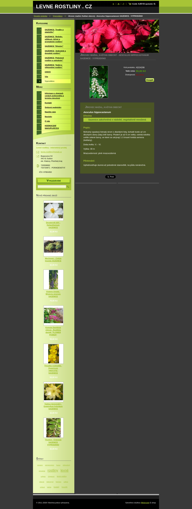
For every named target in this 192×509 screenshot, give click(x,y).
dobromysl (50, 482)
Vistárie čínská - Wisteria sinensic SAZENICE (53, 294)
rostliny (53, 470)
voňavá (42, 487)
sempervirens (49, 465)
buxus (58, 465)
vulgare (43, 476)
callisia (66, 482)
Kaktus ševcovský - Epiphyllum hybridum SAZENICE (53, 406)
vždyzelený (66, 465)
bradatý (56, 487)
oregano (40, 465)
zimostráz (42, 471)
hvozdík (64, 487)
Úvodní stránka (40, 16)
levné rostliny (62, 476)
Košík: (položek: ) (143, 4)
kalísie (49, 487)
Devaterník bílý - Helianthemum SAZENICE (53, 225)
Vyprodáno (58, 16)
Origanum (51, 476)
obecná (41, 482)
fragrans (58, 482)
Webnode (145, 503)
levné (64, 470)
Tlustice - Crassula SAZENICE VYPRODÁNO (53, 442)
